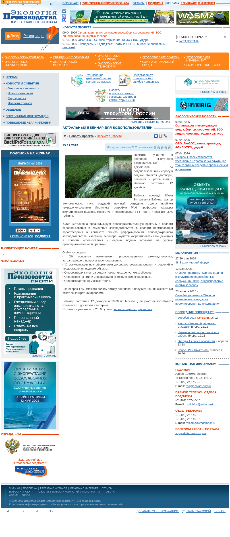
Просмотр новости (109, 136)
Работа (109, 491)
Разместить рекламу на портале (150, 121)
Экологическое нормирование (17, 63)
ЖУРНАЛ (14, 488)
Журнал (12, 77)
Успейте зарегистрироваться (133, 309)
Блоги (25, 495)
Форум (13, 495)
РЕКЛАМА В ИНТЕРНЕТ (84, 488)
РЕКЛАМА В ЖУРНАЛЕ (53, 488)
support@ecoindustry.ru (190, 433)
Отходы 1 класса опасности (196, 341)
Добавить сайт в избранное (158, 511)
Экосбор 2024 (187, 317)
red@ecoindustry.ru (198, 386)
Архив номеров (21, 236)
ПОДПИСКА (30, 488)
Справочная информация (27, 116)
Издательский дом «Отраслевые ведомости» (49, 500)
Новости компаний (20, 93)
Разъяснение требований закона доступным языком (99, 78)
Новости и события (22, 83)
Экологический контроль (24, 57)
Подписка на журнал (30, 153)
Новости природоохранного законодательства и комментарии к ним (122, 95)
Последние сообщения (194, 312)
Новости (43, 491)
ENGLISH (220, 511)
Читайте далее (11, 260)
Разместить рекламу (43, 355)
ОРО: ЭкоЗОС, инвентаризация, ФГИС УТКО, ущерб (113, 40)
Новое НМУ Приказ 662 (193, 350)
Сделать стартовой (196, 511)
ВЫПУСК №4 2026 (30, 163)
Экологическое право (203, 65)
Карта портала (189, 41)
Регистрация (33, 36)
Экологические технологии (109, 65)
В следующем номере (19, 248)
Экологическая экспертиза (109, 57)
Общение (13, 109)
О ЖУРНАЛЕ (70, 3)
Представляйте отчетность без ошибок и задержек (146, 78)
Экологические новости (23, 88)
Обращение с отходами (71, 57)
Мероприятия (17, 98)
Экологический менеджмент (198, 59)
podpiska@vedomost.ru (201, 404)
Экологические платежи (161, 57)
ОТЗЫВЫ (139, 3)
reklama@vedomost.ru (200, 423)
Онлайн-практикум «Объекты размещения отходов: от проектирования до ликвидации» (197, 299)
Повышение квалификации (28, 122)
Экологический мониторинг (65, 63)
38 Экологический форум (192, 262)
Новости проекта (76, 27)
